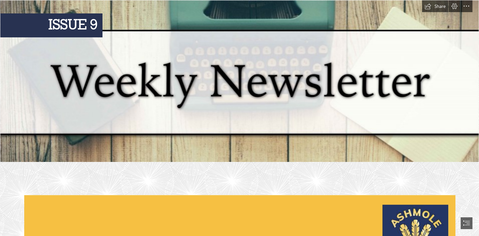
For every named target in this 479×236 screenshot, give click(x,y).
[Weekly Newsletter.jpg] (239, 81)
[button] (435, 6)
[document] (239, 118)
